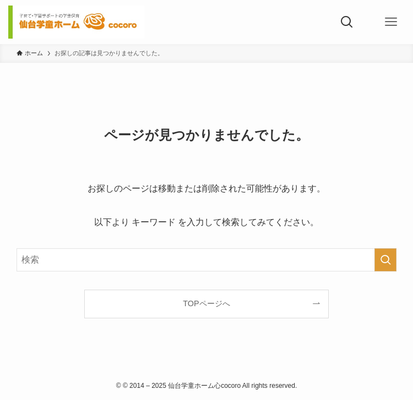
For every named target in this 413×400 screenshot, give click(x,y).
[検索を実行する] (385, 259)
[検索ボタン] (347, 22)
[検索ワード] (206, 259)
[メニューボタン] (391, 22)
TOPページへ (206, 303)
